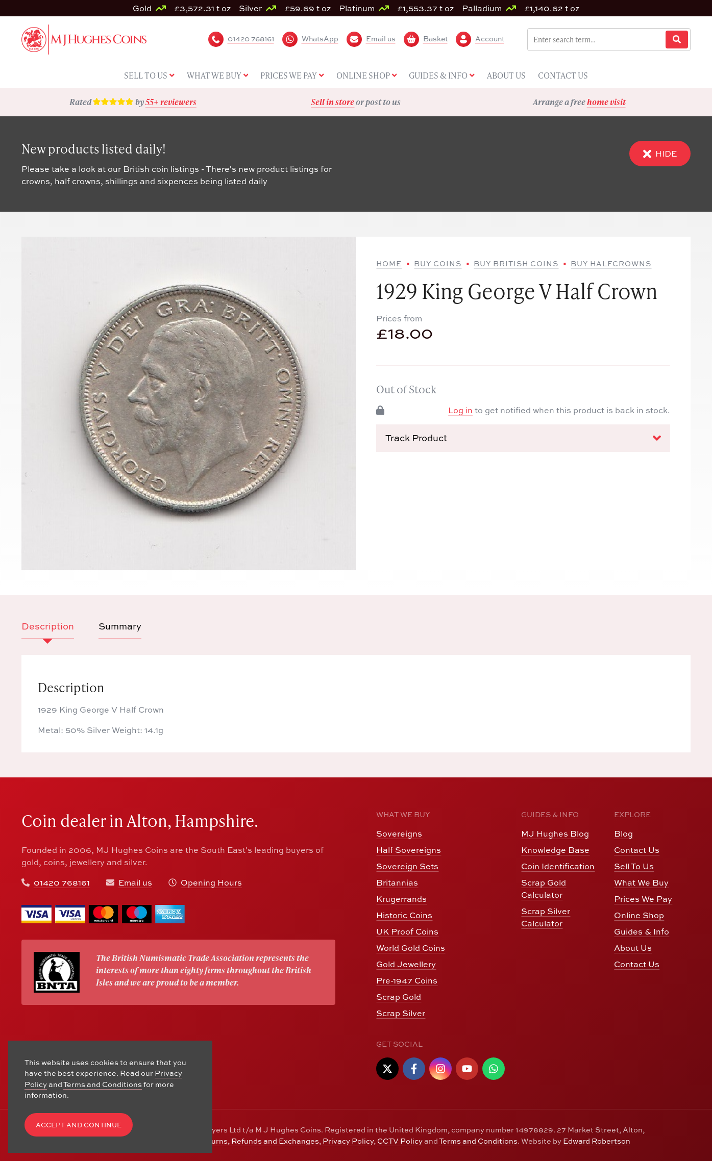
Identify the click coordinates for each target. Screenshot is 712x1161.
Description (47, 626)
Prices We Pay (643, 898)
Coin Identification (558, 866)
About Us (633, 947)
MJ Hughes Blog (555, 833)
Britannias (397, 882)
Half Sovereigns (408, 849)
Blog (623, 833)
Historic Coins (404, 915)
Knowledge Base (555, 849)
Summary (120, 626)
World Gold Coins (410, 947)
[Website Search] (677, 39)
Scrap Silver (400, 1013)
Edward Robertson (596, 1141)
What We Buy (641, 882)
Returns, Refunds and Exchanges (258, 1141)
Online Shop (639, 915)
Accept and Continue (78, 1125)
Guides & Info (641, 931)
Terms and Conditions (478, 1141)
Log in (460, 410)
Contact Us (636, 849)
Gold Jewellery (406, 964)
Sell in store (332, 102)
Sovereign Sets (407, 866)
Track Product (523, 438)
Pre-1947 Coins (406, 980)
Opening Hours (211, 882)
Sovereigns (399, 833)
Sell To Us (634, 866)
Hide (660, 154)
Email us (135, 882)
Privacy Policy (348, 1141)
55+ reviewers (171, 102)
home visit (606, 102)
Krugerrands (401, 898)
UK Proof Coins (407, 931)
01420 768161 (62, 882)
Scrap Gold (398, 996)
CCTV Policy (400, 1141)
